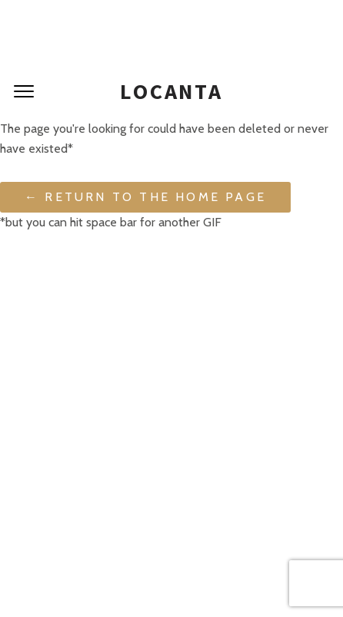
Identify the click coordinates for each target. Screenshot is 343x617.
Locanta (171, 91)
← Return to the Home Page (145, 197)
